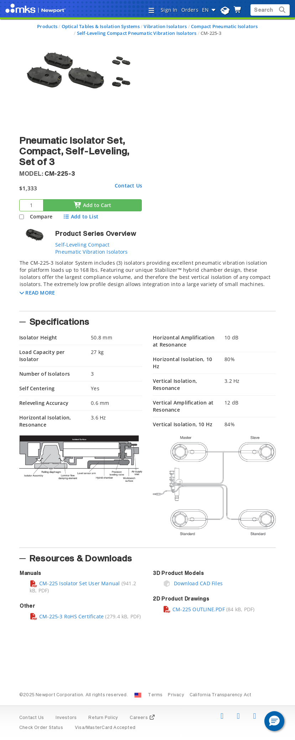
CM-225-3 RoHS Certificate (67, 616)
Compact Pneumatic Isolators (224, 26)
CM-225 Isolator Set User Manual (75, 583)
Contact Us (128, 185)
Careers (142, 718)
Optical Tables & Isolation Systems (101, 26)
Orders (189, 9)
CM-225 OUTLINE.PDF (194, 609)
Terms (155, 695)
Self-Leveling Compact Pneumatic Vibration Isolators (137, 33)
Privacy (176, 695)
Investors (66, 718)
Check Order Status (41, 728)
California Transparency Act (221, 695)
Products (47, 26)
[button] (37, 292)
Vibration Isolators (165, 26)
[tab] (147, 283)
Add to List (80, 216)
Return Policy (103, 718)
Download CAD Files (193, 583)
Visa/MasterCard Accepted (105, 728)
